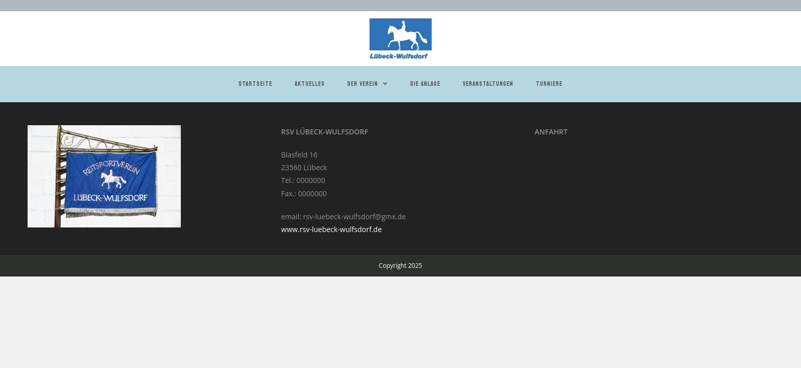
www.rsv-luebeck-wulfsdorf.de (331, 229)
